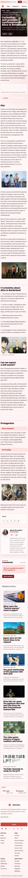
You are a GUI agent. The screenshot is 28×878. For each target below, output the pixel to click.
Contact (17, 835)
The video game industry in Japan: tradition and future (12, 739)
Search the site (4, 817)
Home (8, 6)
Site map (17, 853)
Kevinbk (17, 861)
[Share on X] (7, 520)
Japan (8, 10)
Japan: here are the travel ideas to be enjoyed (12, 640)
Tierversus (4, 868)
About (16, 838)
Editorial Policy (19, 850)
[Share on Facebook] (11, 520)
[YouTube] (2, 828)
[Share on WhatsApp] (14, 520)
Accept (19, 2)
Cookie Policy (18, 845)
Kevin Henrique (5, 14)
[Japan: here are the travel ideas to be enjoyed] (14, 628)
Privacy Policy (19, 843)
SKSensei (24, 6)
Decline (24, 2)
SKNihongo (4, 863)
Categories (15, 6)
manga (24, 48)
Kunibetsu (18, 863)
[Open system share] (3, 520)
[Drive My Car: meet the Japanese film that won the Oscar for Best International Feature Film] (14, 692)
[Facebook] (6, 828)
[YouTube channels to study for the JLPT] (14, 759)
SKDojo (3, 866)
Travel (2, 843)
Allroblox (17, 866)
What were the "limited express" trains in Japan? (11, 608)
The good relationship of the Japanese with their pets (13, 671)
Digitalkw (17, 868)
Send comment (8, 576)
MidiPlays (17, 871)
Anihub (17, 855)
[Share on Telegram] (18, 520)
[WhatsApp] (21, 828)
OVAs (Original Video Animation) (15, 321)
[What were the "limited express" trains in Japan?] (14, 596)
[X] (9, 828)
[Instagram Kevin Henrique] (12, 535)
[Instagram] (13, 828)
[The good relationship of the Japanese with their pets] (14, 660)
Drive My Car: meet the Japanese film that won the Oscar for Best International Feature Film (13, 705)
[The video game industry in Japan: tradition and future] (14, 727)
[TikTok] (17, 828)
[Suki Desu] (3, 6)
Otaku (2, 840)
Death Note (18, 440)
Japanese (3, 838)
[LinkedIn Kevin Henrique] (16, 535)
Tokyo (14, 111)
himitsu (4, 34)
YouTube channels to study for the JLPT (13, 770)
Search (14, 824)
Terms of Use (18, 848)
